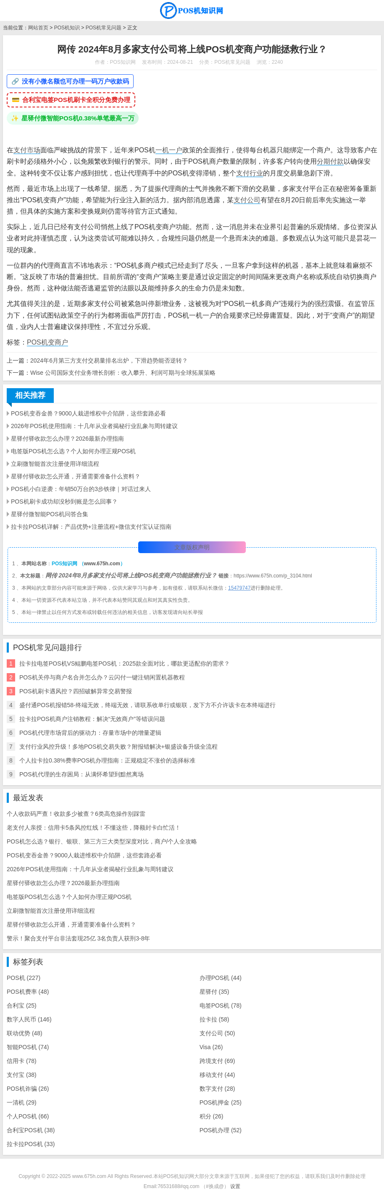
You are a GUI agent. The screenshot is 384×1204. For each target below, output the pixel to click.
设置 (235, 1186)
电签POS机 (221, 1005)
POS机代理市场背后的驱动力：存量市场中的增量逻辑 (90, 732)
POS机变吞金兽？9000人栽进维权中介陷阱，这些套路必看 (88, 413)
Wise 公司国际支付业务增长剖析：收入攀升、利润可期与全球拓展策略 (123, 372)
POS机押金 (221, 1102)
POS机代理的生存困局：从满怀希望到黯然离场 (81, 774)
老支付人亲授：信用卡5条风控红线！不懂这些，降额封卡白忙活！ (94, 827)
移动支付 (217, 1074)
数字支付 (217, 1088)
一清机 (22, 1102)
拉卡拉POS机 (31, 1144)
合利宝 (22, 1005)
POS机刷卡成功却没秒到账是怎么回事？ (64, 501)
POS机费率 (28, 991)
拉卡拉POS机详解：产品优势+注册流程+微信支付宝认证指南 (91, 526)
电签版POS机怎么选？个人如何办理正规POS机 (73, 451)
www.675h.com (102, 564)
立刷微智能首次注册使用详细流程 (55, 463)
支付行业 (249, 173)
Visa (211, 1047)
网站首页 (38, 28)
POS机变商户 (47, 342)
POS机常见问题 (103, 28)
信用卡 (22, 1061)
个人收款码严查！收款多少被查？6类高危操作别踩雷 (76, 813)
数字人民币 (29, 1019)
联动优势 (24, 1033)
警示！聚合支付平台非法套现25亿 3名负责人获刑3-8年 (78, 938)
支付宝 (22, 1074)
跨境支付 (217, 1061)
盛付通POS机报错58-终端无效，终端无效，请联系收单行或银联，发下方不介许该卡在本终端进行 (147, 705)
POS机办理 (221, 1130)
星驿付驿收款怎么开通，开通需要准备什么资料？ (75, 476)
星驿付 (214, 991)
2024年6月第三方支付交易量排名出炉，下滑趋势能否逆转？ (109, 360)
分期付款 (330, 161)
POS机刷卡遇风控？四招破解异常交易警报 (75, 691)
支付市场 (26, 150)
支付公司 (247, 200)
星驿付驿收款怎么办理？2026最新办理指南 (67, 438)
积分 (212, 1116)
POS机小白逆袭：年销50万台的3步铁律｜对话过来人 (81, 489)
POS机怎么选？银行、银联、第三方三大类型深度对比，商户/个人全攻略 (102, 841)
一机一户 (168, 150)
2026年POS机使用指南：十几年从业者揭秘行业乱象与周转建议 (94, 426)
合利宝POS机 (31, 1130)
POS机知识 (67, 28)
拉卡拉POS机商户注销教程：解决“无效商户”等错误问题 (92, 719)
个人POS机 (28, 1116)
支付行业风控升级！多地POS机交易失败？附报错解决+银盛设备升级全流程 (118, 746)
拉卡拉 (214, 1019)
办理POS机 (221, 977)
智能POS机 (28, 1047)
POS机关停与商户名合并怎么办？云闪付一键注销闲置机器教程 (102, 677)
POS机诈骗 (28, 1088)
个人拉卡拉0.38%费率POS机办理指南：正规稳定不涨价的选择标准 (107, 760)
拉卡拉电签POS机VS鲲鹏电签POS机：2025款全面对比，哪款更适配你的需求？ (124, 663)
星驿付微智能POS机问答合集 (49, 514)
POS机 (23, 977)
